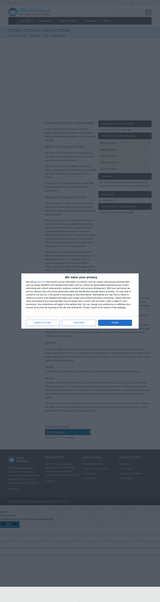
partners (41, 282)
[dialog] (80, 301)
